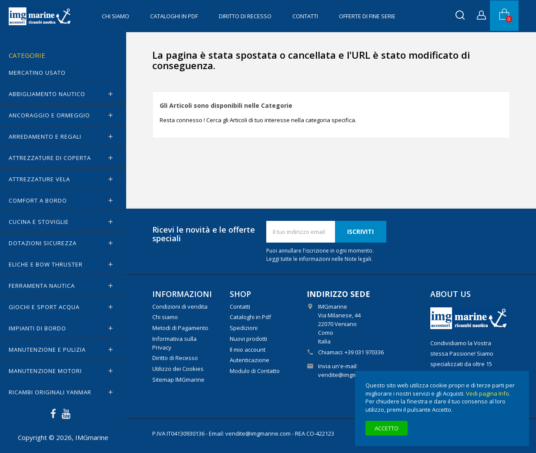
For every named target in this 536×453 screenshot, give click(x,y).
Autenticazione (249, 360)
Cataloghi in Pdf (174, 16)
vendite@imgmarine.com (350, 375)
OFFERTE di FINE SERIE (367, 16)
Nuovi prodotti (248, 339)
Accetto (387, 428)
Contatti (305, 16)
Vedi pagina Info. (488, 393)
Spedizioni (244, 328)
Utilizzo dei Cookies (178, 369)
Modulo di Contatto (255, 371)
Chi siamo (115, 16)
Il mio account (247, 349)
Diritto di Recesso (245, 16)
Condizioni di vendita (180, 306)
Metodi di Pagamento (180, 328)
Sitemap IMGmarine (178, 379)
